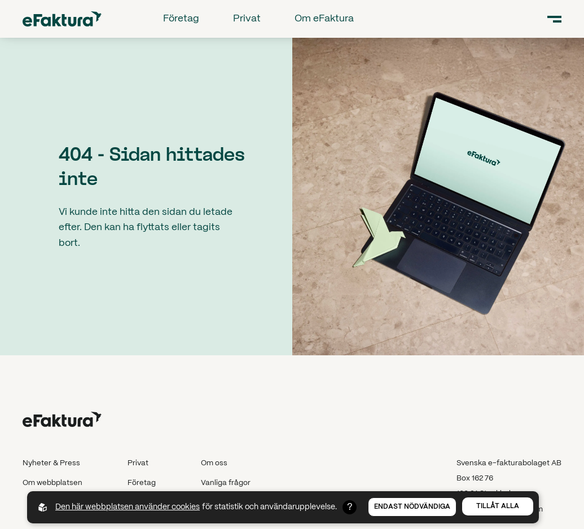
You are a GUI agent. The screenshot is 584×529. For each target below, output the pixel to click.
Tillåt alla (497, 506)
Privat (247, 18)
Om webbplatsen (52, 483)
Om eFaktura (324, 18)
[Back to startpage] (62, 19)
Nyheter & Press (51, 463)
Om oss (214, 463)
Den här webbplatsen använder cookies (127, 507)
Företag (181, 18)
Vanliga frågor (226, 483)
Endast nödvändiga (412, 507)
